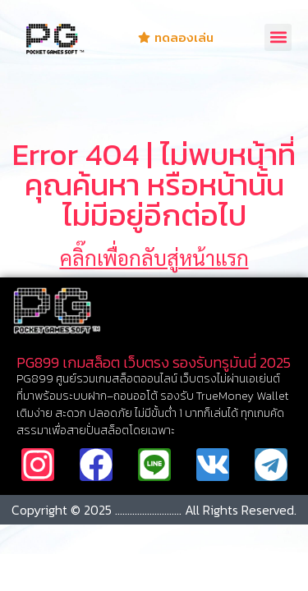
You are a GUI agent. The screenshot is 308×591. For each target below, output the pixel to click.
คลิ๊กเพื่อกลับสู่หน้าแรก (154, 257)
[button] (278, 37)
